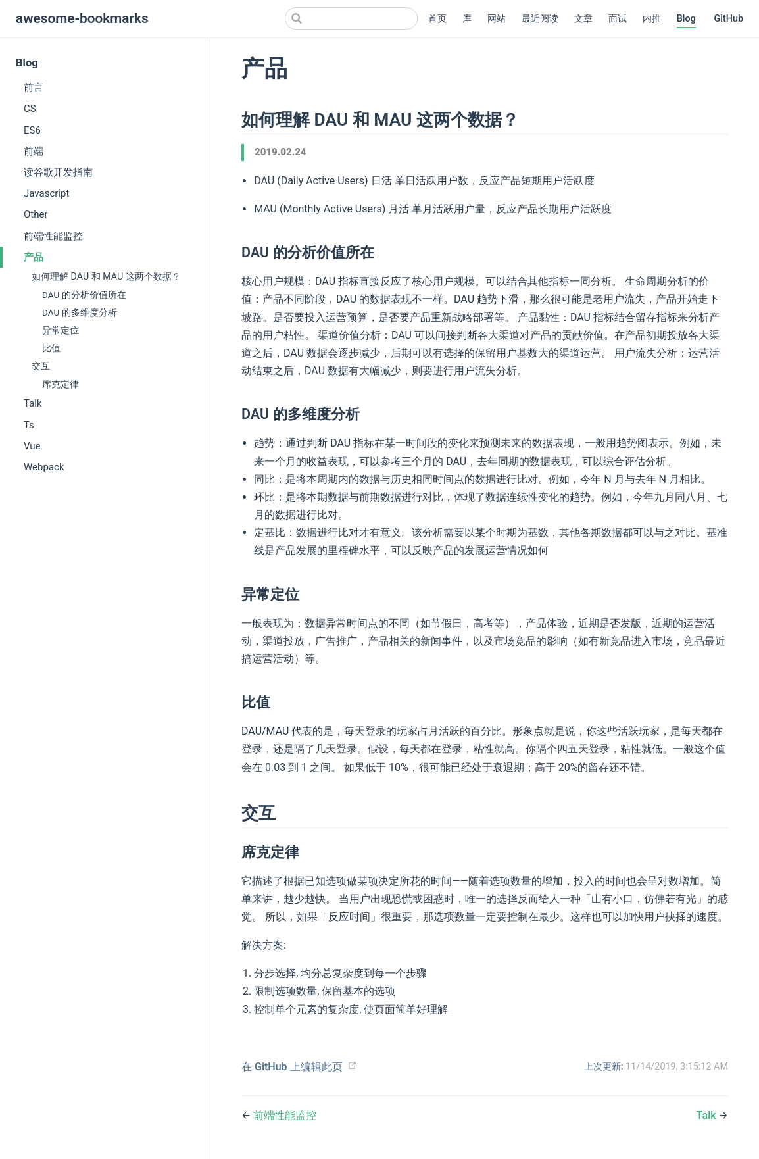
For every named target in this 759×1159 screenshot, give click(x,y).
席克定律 (60, 384)
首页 (437, 18)
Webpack (44, 467)
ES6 (32, 130)
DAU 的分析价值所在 (84, 294)
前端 (33, 151)
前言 (33, 87)
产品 (33, 257)
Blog (686, 18)
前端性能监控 (53, 236)
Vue (32, 446)
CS (30, 108)
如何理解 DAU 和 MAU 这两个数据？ (106, 276)
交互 (41, 365)
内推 (652, 18)
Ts (29, 425)
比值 (51, 348)
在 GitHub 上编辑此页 (292, 1066)
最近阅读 (540, 18)
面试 (617, 18)
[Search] (351, 18)
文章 (583, 18)
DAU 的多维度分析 (79, 312)
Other (36, 214)
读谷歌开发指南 (58, 172)
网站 (496, 18)
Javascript (46, 193)
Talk (33, 403)
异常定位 (60, 330)
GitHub (728, 18)
